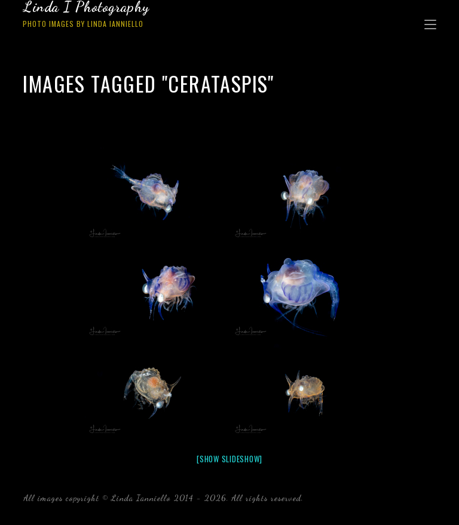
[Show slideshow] (229, 459)
